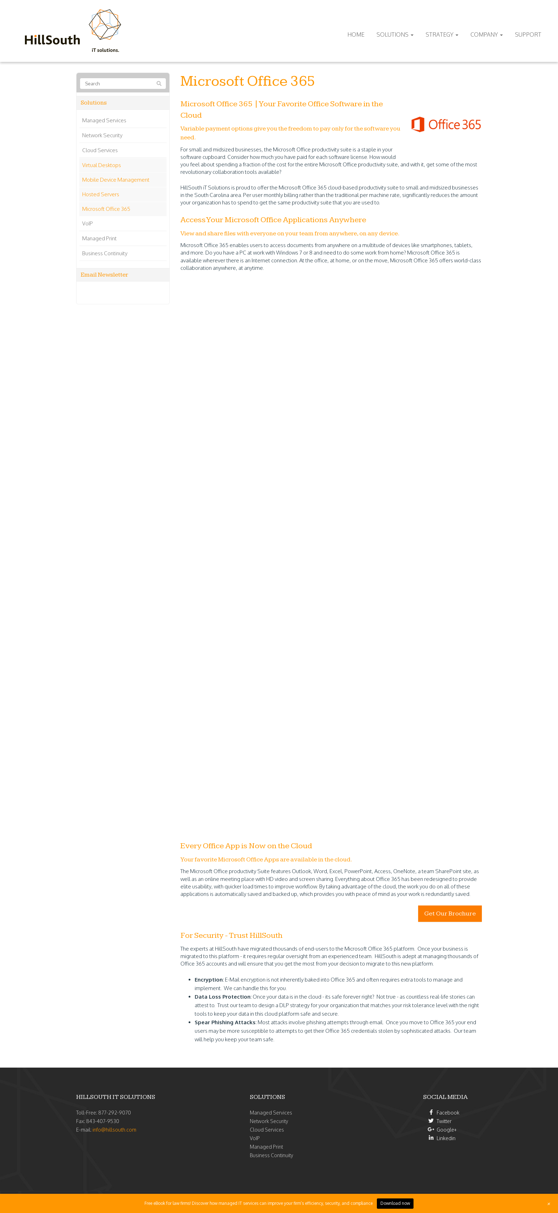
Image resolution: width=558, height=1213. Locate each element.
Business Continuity (104, 253)
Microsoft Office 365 (106, 208)
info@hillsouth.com (114, 1130)
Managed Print (99, 238)
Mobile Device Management (115, 179)
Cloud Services (100, 150)
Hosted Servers (100, 194)
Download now (395, 1203)
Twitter (444, 1121)
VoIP (87, 223)
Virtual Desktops (101, 165)
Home (355, 34)
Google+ (447, 1130)
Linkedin (446, 1138)
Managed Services (104, 120)
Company (486, 34)
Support (528, 34)
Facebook (448, 1113)
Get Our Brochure (450, 913)
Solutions (395, 34)
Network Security (102, 135)
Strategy (442, 34)
